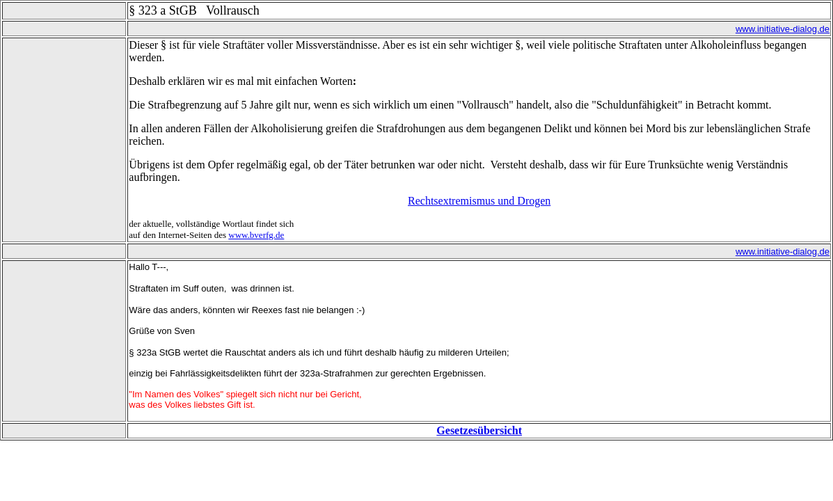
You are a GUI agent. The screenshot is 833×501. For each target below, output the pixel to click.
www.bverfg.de (256, 235)
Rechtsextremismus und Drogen (479, 201)
